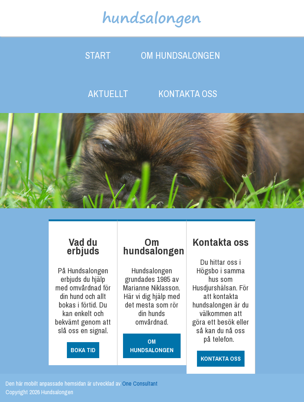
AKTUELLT (108, 93)
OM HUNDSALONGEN (180, 55)
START (98, 55)
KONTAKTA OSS (187, 93)
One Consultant (140, 383)
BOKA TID (83, 350)
